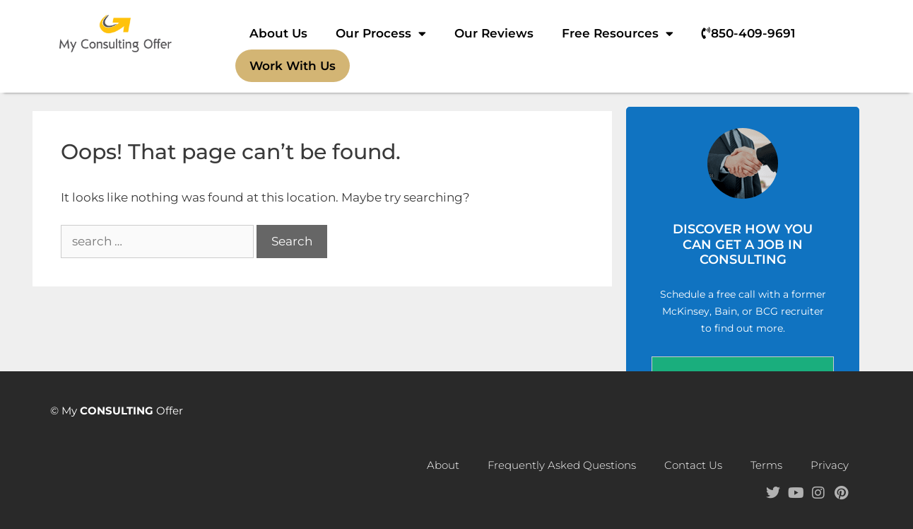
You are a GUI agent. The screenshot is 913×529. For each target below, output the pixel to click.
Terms (766, 465)
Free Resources (617, 34)
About (443, 465)
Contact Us (693, 465)
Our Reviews (494, 33)
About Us (278, 33)
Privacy (830, 465)
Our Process (381, 34)
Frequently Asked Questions (562, 465)
